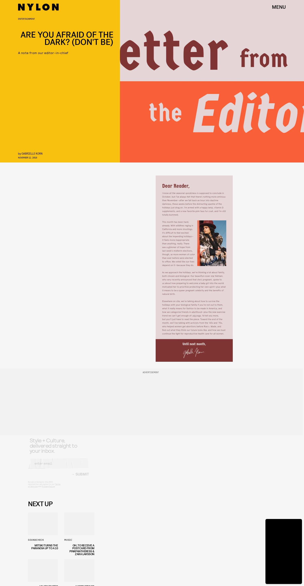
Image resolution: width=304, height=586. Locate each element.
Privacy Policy (48, 489)
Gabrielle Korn (32, 153)
